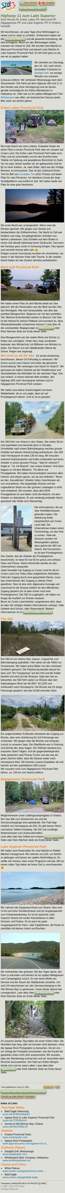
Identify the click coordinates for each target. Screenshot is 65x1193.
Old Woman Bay (44, 992)
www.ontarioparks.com (15, 1137)
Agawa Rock (8, 1069)
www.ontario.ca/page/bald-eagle (20, 1177)
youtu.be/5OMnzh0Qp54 (16, 1114)
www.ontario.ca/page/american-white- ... (25, 1171)
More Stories (28, 3)
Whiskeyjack (8, 97)
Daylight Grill (41, 73)
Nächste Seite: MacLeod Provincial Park (23, 1091)
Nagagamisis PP (54, 836)
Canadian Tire (27, 174)
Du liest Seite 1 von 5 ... (33, 8)
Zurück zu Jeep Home (12, 1096)
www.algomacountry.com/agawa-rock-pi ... (26, 1143)
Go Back (30, 1096)
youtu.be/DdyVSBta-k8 (15, 1126)
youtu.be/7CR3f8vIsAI (15, 1120)
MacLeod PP (46, 328)
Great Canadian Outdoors (38, 612)
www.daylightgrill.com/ (15, 1154)
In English (46, 2)
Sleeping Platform (15, 39)
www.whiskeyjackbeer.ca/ (17, 1160)
